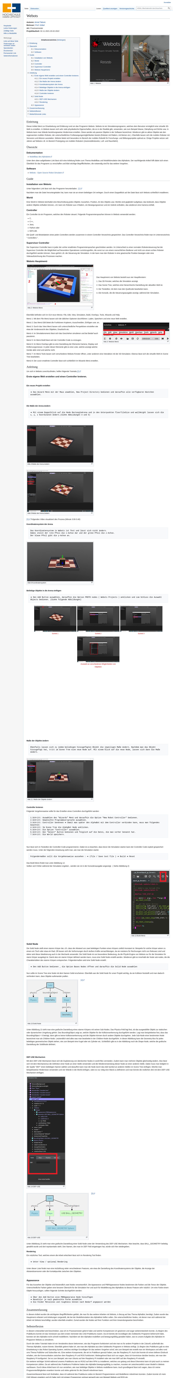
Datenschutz (30, 1375)
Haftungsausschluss (62, 1375)
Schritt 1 (51, 636)
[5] (92, 1127)
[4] (82, 914)
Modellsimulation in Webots (38, 1321)
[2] (78, 371)
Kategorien (31, 1360)
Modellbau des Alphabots (39, 157)
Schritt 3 (145, 636)
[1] (79, 189)
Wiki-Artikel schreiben (35, 1325)
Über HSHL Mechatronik (44, 1375)
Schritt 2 (98, 636)
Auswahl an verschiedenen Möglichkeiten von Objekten (98, 669)
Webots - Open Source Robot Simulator (45, 173)
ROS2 (40, 1360)
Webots (54, 1360)
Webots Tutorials (33, 1329)
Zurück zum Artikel (57, 1354)
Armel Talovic (40, 22)
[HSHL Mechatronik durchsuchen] (153, 8)
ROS (47, 1360)
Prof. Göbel (40, 25)
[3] (28, 519)
